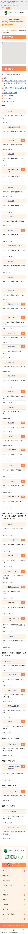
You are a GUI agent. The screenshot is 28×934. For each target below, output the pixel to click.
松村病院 (10, 465)
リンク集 (5, 919)
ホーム (5, 871)
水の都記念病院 (12, 481)
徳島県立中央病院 (13, 304)
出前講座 (5, 900)
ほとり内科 (11, 423)
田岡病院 (10, 230)
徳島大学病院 (11, 333)
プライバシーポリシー (9, 914)
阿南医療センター (8, 661)
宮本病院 (10, 721)
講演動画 (5, 895)
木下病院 (10, 187)
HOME (3, 30)
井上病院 (10, 524)
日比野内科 (11, 407)
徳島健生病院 (11, 290)
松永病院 (10, 436)
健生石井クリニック (13, 587)
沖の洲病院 (11, 154)
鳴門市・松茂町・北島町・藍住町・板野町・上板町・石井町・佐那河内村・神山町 (15, 83)
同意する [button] (7, 7)
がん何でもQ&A (7, 885)
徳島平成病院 (11, 362)
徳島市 (5, 78)
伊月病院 (10, 111)
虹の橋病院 (11, 391)
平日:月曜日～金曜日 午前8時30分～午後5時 (14, 857)
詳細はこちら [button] (15, 5)
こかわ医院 (11, 201)
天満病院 (10, 277)
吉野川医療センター (13, 827)
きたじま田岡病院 (13, 571)
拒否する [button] (3, 7)
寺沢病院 (10, 261)
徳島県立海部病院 (13, 744)
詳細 (23, 140)
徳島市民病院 (11, 317)
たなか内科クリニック (14, 246)
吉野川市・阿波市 (9, 101)
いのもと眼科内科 (13, 540)
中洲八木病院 (11, 376)
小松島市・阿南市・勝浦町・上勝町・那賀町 (15, 89)
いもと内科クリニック (14, 127)
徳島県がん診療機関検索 (12, 30)
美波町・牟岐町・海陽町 (10, 93)
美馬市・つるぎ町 (9, 96)
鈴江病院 (10, 216)
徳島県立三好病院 (13, 791)
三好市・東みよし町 (9, 98)
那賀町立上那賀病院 (13, 706)
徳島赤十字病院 (12, 690)
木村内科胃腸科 (12, 812)
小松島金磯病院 (12, 675)
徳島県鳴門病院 (12, 636)
